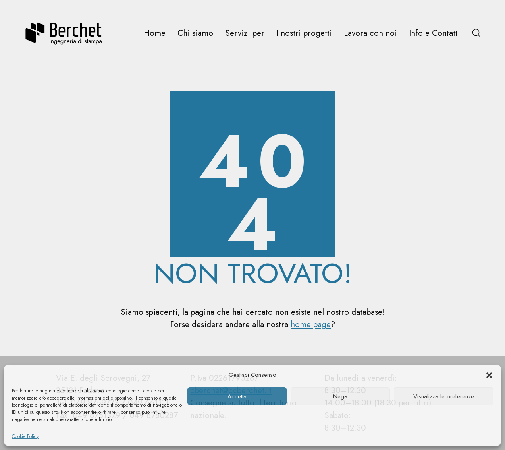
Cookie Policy (25, 436)
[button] (489, 375)
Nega (340, 396)
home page (311, 324)
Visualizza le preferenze (443, 396)
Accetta (237, 396)
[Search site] (476, 33)
